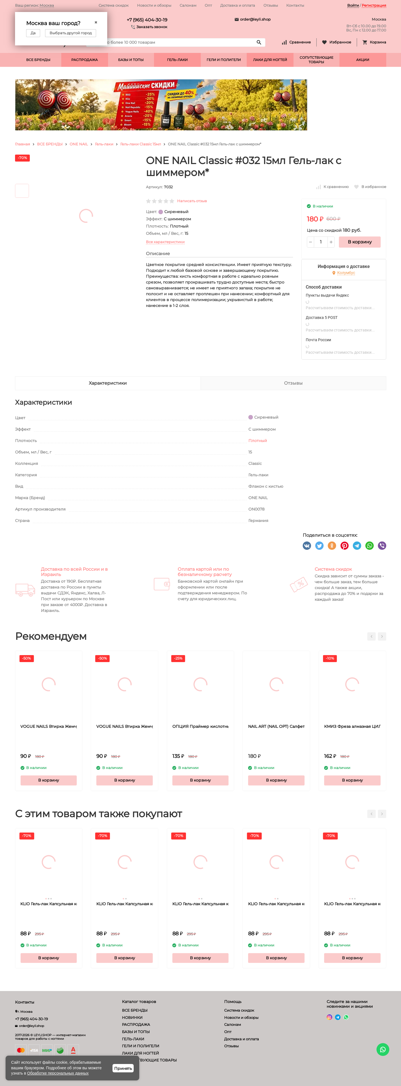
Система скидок (114, 5)
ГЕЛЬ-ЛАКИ (177, 60)
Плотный (257, 440)
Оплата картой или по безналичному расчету (205, 572)
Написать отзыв (192, 201)
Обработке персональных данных (58, 1073)
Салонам (188, 5)
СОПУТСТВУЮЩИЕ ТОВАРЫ (316, 59)
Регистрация (374, 5)
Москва (47, 5)
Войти (353, 5)
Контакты (295, 5)
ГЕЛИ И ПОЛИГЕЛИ (224, 60)
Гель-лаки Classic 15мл (140, 144)
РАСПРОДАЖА (84, 60)
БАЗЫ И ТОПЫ (131, 60)
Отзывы (270, 5)
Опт (208, 5)
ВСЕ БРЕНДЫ (38, 60)
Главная (22, 144)
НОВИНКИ (132, 1017)
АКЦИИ (362, 60)
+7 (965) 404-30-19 (147, 20)
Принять (123, 1068)
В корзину (360, 242)
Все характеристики (165, 242)
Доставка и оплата (237, 5)
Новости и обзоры (154, 5)
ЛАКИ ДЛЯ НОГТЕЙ (270, 60)
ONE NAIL (79, 144)
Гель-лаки (104, 144)
